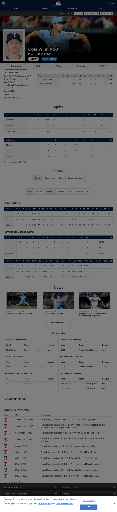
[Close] (114, 503)
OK (89, 507)
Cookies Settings (89, 501)
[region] (58, 504)
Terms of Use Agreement (64, 504)
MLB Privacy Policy (45, 504)
